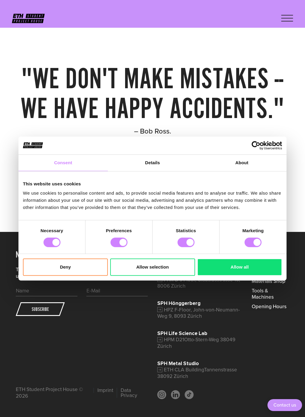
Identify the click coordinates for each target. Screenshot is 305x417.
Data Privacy (129, 393)
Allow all (240, 266)
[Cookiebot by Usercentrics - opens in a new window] (256, 145)
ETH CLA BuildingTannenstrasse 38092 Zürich (197, 373)
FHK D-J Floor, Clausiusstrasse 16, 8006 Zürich (198, 283)
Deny (65, 266)
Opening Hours (269, 306)
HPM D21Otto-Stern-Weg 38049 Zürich (196, 343)
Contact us (284, 405)
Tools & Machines (263, 294)
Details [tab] (152, 162)
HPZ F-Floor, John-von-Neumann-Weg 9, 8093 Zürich (198, 313)
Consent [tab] (63, 162)
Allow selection (152, 266)
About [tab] (241, 162)
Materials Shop (268, 281)
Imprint (105, 390)
